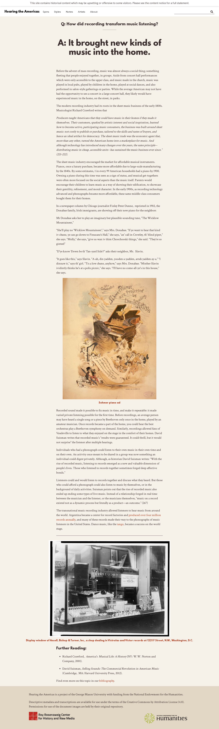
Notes (69, 11)
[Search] (191, 11)
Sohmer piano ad (109, 402)
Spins (46, 11)
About (93, 11)
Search (211, 11)
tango (120, 524)
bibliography (106, 681)
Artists (81, 11)
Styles (57, 11)
